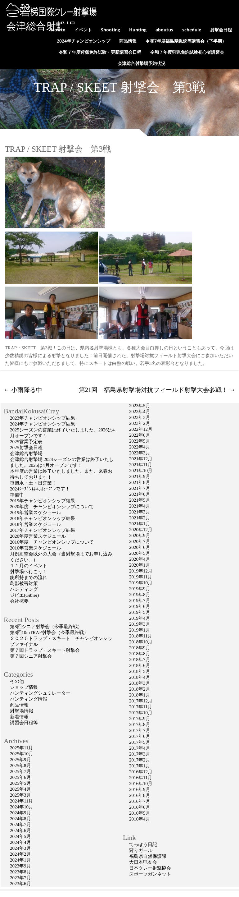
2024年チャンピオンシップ (83, 41)
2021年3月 (139, 511)
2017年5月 (139, 742)
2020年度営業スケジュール (38, 536)
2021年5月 (139, 500)
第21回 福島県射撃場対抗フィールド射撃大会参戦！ (157, 389)
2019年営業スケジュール (35, 512)
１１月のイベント (28, 565)
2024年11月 (21, 800)
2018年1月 (139, 694)
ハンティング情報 (28, 699)
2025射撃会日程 (26, 447)
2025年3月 (20, 795)
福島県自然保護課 (147, 856)
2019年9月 (139, 588)
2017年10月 (140, 712)
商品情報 (128, 41)
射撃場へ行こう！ (28, 571)
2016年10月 (140, 783)
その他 (17, 681)
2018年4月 (139, 677)
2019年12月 (140, 570)
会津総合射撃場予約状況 (141, 63)
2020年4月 (139, 559)
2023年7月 (20, 877)
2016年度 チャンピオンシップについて (52, 542)
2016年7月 (139, 801)
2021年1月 (139, 523)
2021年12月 (140, 458)
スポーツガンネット (150, 874)
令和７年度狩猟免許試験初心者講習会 (187, 52)
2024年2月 (20, 854)
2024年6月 (20, 830)
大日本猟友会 (143, 862)
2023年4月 (139, 411)
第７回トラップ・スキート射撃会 (45, 650)
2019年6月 (139, 606)
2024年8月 (20, 818)
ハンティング (24, 589)
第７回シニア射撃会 (31, 656)
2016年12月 (140, 771)
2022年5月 (139, 441)
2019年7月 (139, 600)
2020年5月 (139, 553)
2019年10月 (140, 582)
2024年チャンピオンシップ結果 (42, 423)
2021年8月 (139, 482)
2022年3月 (139, 452)
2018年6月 (139, 665)
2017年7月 (139, 730)
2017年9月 (139, 718)
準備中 (17, 494)
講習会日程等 (24, 722)
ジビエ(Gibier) (24, 595)
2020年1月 (139, 565)
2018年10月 (140, 641)
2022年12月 (140, 429)
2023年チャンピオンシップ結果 (42, 418)
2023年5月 (139, 405)
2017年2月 (139, 759)
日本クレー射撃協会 (150, 868)
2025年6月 (20, 777)
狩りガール (140, 850)
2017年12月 (140, 700)
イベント (83, 30)
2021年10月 (140, 470)
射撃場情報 (21, 710)
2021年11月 (140, 464)
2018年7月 (139, 659)
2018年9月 (139, 647)
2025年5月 (20, 783)
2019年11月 (140, 576)
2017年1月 (139, 765)
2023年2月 (139, 423)
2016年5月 (139, 813)
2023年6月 (20, 883)
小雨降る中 (22, 389)
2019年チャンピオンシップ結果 (42, 500)
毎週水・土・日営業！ (33, 483)
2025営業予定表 (40, 441)
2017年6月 (139, 736)
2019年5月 (139, 612)
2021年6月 (139, 494)
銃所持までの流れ (28, 577)
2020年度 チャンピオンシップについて (52, 506)
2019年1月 (139, 630)
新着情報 (19, 716)
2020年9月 (139, 535)
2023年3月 (139, 417)
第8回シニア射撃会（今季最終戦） (46, 626)
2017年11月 (140, 706)
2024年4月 (20, 842)
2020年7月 (139, 541)
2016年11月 (140, 777)
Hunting (138, 30)
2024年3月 (20, 848)
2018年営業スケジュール (35, 524)
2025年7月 (20, 771)
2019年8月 (139, 594)
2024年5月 (20, 836)
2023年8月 (20, 871)
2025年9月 (20, 759)
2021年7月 (139, 488)
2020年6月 (139, 547)
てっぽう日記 (143, 844)
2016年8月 (139, 795)
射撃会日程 (221, 30)
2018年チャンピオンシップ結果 (42, 518)
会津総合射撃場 (41, 26)
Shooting (110, 30)
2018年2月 (139, 689)
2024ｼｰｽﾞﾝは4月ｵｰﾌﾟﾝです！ (40, 488)
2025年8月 (20, 765)
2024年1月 (20, 860)
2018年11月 (140, 635)
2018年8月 (139, 653)
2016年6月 (139, 807)
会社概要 (19, 601)
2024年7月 (20, 824)
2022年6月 (139, 435)
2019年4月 (139, 618)
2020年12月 (140, 529)
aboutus (164, 30)
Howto (58, 30)
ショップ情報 (24, 687)
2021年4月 (139, 506)
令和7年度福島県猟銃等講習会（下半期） (186, 41)
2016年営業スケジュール (35, 547)
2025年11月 (21, 747)
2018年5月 (139, 671)
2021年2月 (139, 517)
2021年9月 (139, 476)
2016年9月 (139, 789)
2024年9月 (20, 812)
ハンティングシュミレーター (40, 693)
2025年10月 (21, 753)
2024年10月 (21, 806)
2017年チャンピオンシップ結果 (42, 530)
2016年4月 (139, 818)
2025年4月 (20, 789)
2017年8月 (139, 724)
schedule (191, 30)
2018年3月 (139, 683)
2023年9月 (20, 865)
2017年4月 (139, 748)
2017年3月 (139, 754)
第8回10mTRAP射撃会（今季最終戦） (49, 632)
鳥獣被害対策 (24, 583)
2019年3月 (139, 624)
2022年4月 (139, 446)
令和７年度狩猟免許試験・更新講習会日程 (100, 52)
